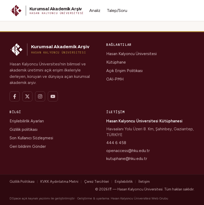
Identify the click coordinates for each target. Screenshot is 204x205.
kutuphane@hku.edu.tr (126, 158)
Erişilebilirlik (124, 181)
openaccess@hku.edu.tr (128, 150)
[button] (47, 10)
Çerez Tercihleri (96, 181)
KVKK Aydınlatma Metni (59, 181)
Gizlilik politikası (23, 129)
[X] (27, 96)
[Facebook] (15, 96)
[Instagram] (40, 96)
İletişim (144, 181)
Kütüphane (116, 62)
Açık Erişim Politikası (124, 70)
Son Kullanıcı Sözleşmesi (31, 138)
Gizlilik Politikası (22, 181)
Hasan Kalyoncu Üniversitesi (131, 53)
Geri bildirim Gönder (28, 146)
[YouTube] (53, 96)
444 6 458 (116, 142)
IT (110, 189)
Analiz (94, 10)
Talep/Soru (117, 10)
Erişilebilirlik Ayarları (27, 121)
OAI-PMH (115, 79)
